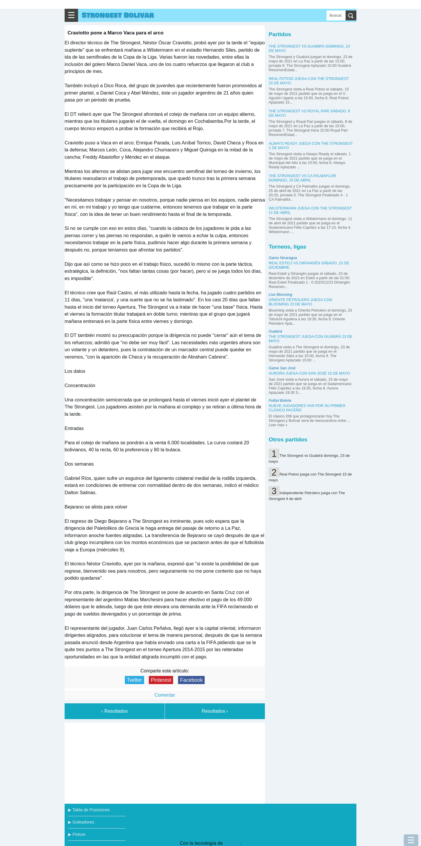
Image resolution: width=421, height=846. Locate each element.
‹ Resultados (114, 711)
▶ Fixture (76, 834)
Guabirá (275, 331)
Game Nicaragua (283, 258)
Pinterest (161, 680)
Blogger (232, 843)
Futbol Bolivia (280, 400)
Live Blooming (280, 294)
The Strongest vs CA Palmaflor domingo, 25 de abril (302, 178)
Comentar (164, 695)
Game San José (282, 368)
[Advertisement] (165, 762)
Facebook (191, 680)
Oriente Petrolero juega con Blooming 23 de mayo (300, 302)
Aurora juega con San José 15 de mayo (309, 373)
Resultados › (215, 711)
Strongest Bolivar (118, 15)
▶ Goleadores (81, 822)
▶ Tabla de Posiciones (89, 809)
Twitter (134, 680)
